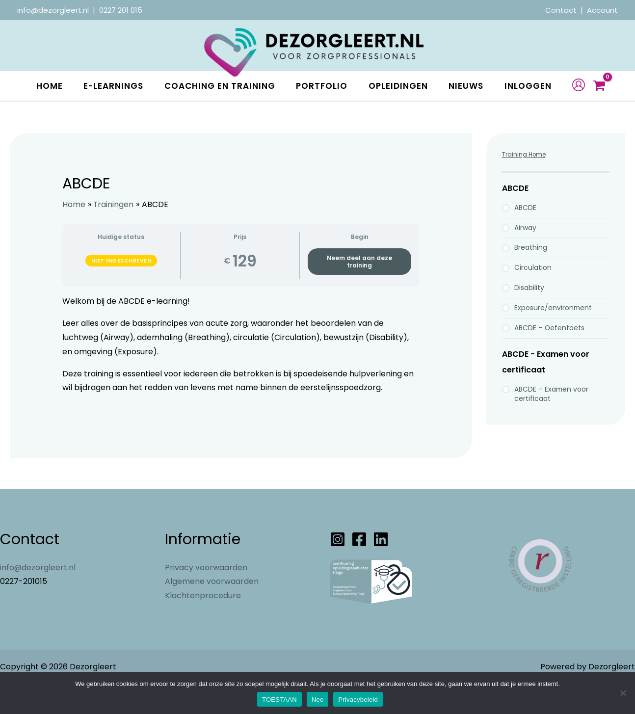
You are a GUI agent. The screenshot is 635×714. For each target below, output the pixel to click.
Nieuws (477, 86)
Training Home (524, 184)
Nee (318, 699)
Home (42, 86)
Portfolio (326, 86)
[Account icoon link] (587, 99)
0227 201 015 (120, 10)
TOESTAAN (279, 699)
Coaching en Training (220, 86)
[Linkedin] (381, 569)
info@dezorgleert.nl (53, 10)
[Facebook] (359, 569)
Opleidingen (406, 86)
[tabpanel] (240, 380)
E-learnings (110, 86)
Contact (562, 10)
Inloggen (53, 115)
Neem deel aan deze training (359, 291)
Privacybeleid (358, 699)
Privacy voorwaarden (206, 597)
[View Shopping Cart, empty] (608, 100)
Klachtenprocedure (203, 625)
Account (602, 10)
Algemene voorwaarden (212, 610)
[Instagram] (337, 569)
